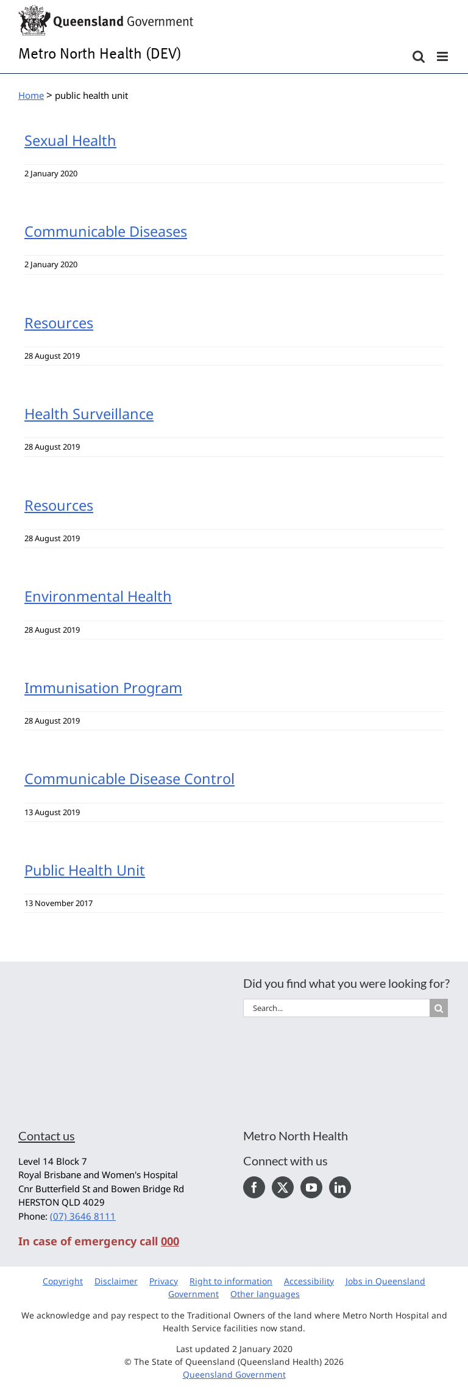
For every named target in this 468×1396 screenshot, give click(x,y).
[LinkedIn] (340, 1187)
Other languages (265, 1294)
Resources (58, 323)
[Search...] (336, 1008)
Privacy (163, 1281)
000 (170, 1241)
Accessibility (309, 1281)
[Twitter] (283, 1187)
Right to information (231, 1281)
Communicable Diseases (105, 231)
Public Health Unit (84, 870)
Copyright (63, 1281)
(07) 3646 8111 (83, 1216)
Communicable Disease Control (129, 778)
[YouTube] (311, 1187)
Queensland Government (234, 1374)
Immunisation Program (103, 687)
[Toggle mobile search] (419, 56)
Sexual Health (70, 140)
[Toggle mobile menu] (443, 56)
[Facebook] (254, 1187)
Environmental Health (98, 596)
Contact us (46, 1135)
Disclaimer (116, 1281)
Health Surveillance (89, 413)
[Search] (439, 1008)
